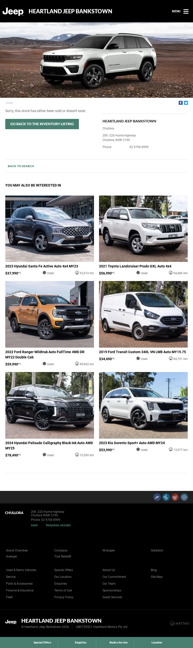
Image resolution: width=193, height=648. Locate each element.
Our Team (109, 583)
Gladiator (157, 550)
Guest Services (112, 597)
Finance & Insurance (19, 590)
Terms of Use (63, 590)
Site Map (157, 577)
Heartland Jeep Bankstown (70, 11)
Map (34, 525)
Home (9, 103)
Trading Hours (58, 525)
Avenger (11, 556)
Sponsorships (112, 590)
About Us (109, 570)
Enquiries (60, 583)
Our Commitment (114, 577)
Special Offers (63, 570)
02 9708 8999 (139, 147)
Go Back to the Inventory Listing (42, 124)
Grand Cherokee (17, 550)
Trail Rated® (62, 556)
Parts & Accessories (19, 583)
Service (11, 577)
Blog (154, 570)
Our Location (63, 577)
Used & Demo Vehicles (21, 570)
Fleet (9, 597)
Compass (60, 550)
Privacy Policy (63, 597)
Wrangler (109, 550)
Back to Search (21, 166)
